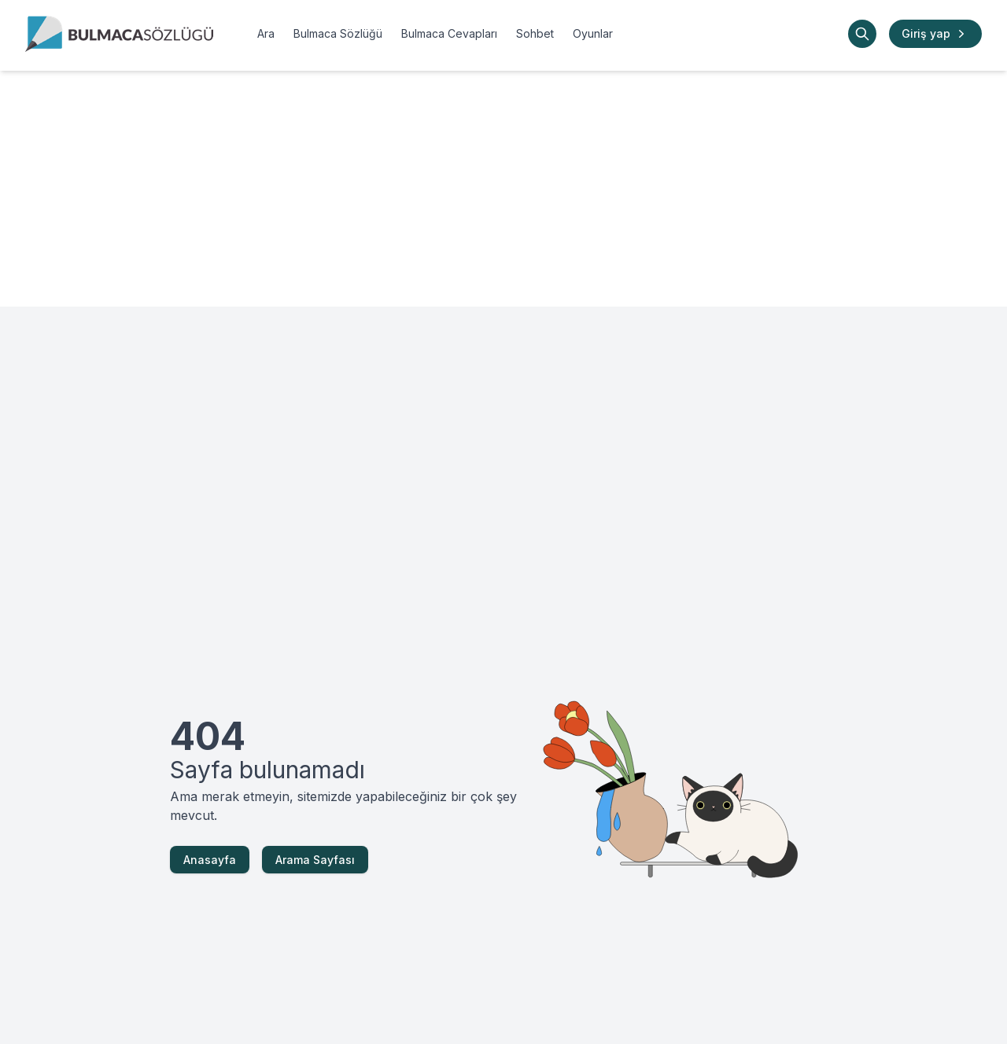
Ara (266, 33)
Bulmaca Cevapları (449, 33)
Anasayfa (209, 859)
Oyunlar (593, 33)
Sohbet (535, 33)
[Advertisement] (503, 189)
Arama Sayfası (315, 859)
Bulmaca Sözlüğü (337, 33)
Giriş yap (935, 34)
